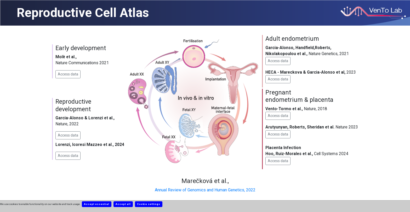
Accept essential (96, 204)
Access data (68, 74)
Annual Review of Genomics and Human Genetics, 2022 (205, 189)
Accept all (123, 204)
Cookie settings (148, 204)
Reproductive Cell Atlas (83, 12)
